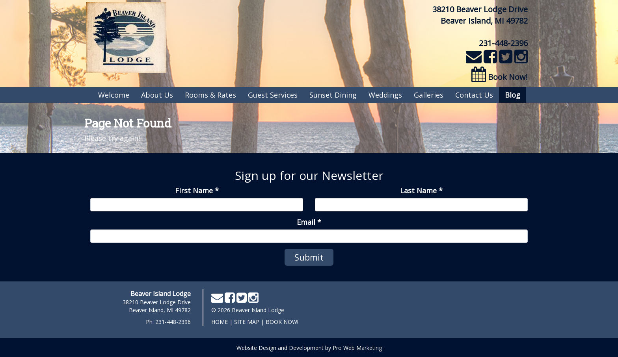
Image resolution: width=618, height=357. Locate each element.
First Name (197, 190)
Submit (309, 257)
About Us (157, 95)
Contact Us (474, 95)
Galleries (428, 95)
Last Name (421, 190)
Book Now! (499, 77)
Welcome (113, 95)
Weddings (385, 95)
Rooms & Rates (210, 95)
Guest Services (273, 95)
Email (309, 222)
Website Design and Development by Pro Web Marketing (309, 347)
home (219, 322)
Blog (512, 95)
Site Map (246, 322)
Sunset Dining (333, 95)
